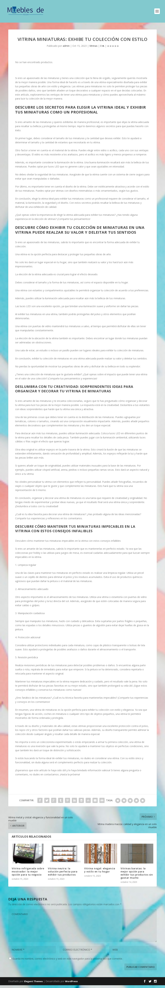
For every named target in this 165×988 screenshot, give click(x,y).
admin (66, 48)
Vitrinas (93, 48)
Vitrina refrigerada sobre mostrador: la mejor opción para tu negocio (28, 874)
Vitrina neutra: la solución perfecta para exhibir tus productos (62, 874)
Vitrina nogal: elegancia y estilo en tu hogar (99, 873)
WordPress (71, 984)
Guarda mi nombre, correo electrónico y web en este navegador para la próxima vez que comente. (67, 961)
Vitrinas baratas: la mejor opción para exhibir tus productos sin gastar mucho (137, 876)
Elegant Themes (33, 984)
